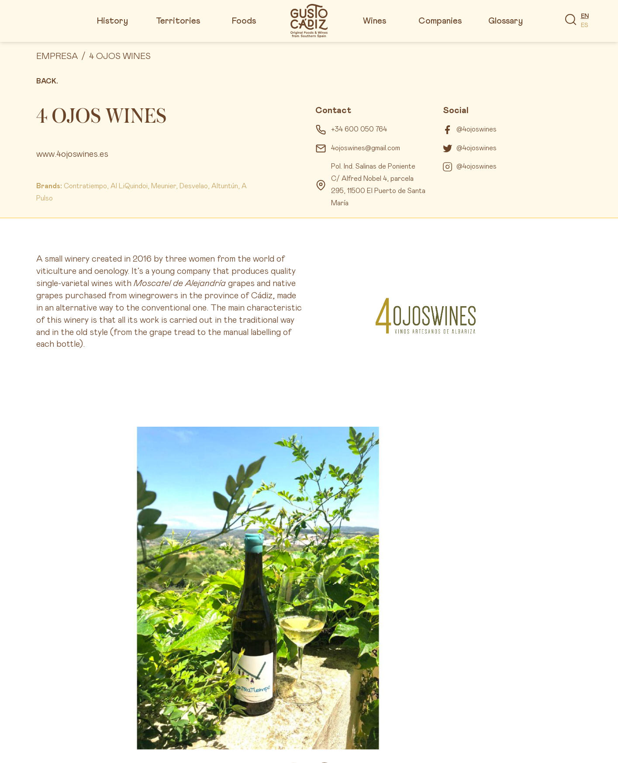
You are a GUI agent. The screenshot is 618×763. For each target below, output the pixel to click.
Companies (440, 21)
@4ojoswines (476, 129)
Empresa (57, 56)
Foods (244, 21)
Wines (374, 21)
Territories (178, 21)
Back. (47, 81)
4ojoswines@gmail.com (365, 148)
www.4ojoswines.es (72, 154)
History (112, 21)
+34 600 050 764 (359, 129)
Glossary (505, 21)
